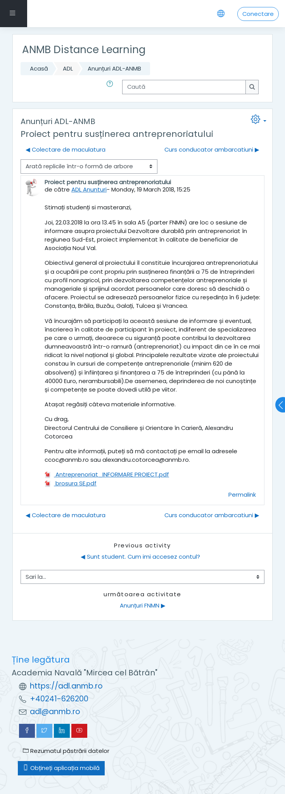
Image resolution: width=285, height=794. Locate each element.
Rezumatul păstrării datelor (66, 751)
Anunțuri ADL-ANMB (114, 68)
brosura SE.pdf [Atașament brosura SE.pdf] (71, 483)
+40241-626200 (59, 699)
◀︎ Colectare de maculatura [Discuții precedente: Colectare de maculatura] (65, 149)
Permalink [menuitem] (242, 494)
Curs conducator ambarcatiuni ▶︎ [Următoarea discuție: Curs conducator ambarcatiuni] (211, 149)
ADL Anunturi (89, 189)
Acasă (39, 68)
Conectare (258, 14)
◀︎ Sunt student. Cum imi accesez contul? (140, 556)
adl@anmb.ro (55, 711)
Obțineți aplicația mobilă (61, 768)
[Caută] (184, 87)
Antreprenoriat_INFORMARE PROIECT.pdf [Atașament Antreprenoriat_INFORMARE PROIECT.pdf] (107, 474)
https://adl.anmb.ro (66, 686)
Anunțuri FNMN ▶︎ (143, 605)
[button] (111, 87)
